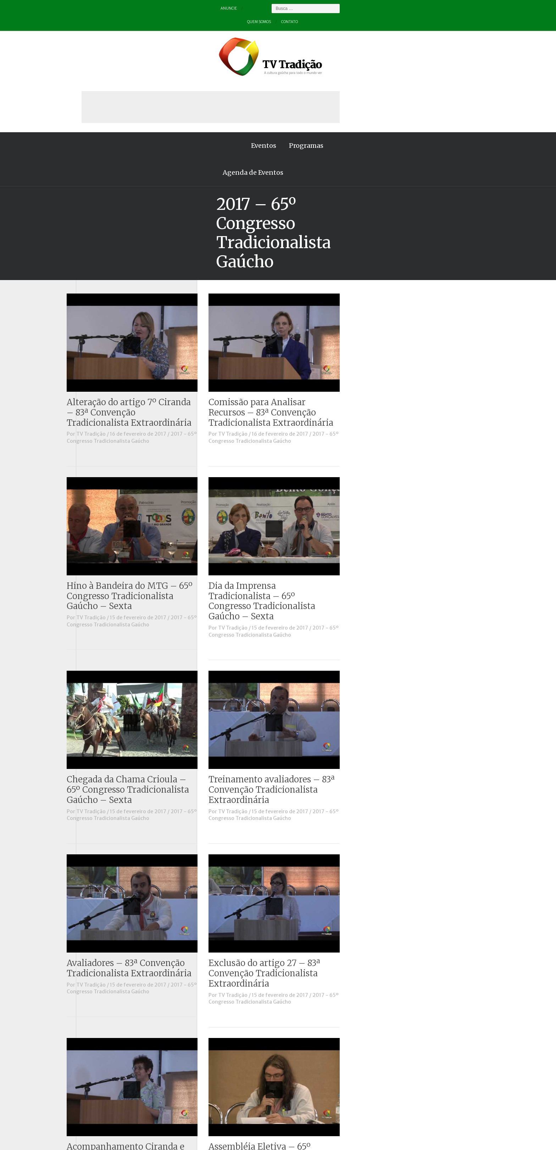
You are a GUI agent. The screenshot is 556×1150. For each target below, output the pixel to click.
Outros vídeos (100, 315)
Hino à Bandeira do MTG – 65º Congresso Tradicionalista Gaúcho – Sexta (270, 448)
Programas (166, 82)
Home (90, 82)
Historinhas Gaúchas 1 (109, 286)
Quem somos (124, 8)
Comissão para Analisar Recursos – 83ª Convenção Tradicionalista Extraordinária (411, 265)
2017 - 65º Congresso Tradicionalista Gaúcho (272, 290)
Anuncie (89, 8)
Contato (159, 8)
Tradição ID (97, 364)
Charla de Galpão (103, 237)
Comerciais (96, 246)
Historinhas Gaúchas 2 (110, 295)
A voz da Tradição (104, 217)
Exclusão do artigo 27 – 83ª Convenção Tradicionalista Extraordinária (405, 826)
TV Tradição (231, 287)
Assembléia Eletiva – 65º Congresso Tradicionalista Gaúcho (402, 1009)
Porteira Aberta (102, 334)
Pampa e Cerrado (103, 325)
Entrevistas (97, 276)
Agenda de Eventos (226, 82)
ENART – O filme (103, 266)
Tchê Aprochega (102, 354)
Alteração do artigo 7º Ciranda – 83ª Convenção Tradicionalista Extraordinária (269, 265)
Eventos (123, 82)
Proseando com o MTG (110, 344)
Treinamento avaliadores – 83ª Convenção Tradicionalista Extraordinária (412, 642)
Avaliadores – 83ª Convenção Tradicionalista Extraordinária (269, 820)
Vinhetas (94, 373)
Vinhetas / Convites (107, 383)
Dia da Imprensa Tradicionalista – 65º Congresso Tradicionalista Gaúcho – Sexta (402, 453)
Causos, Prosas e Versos (111, 227)
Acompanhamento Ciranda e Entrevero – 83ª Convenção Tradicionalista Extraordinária (269, 1009)
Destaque (94, 256)
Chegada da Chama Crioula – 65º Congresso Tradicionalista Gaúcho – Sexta (268, 642)
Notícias (93, 305)
